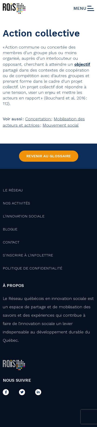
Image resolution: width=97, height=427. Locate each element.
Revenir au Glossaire (48, 156)
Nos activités (16, 203)
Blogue (10, 229)
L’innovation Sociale (23, 216)
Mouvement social (60, 125)
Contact (11, 242)
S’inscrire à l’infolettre (28, 255)
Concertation (38, 118)
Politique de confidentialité (32, 268)
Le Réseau (13, 190)
